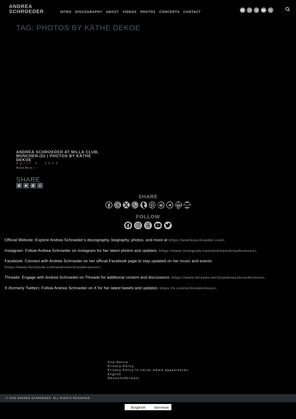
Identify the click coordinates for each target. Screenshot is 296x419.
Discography (88, 12)
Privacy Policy (121, 366)
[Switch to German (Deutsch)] (148, 378)
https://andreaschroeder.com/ (196, 240)
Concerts (169, 12)
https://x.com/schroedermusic (188, 288)
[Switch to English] (136, 407)
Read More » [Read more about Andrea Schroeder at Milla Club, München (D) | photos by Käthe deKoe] (25, 167)
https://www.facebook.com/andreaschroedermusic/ (52, 267)
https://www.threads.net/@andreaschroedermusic (218, 277)
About (112, 12)
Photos (147, 12)
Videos (129, 12)
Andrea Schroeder (26, 8)
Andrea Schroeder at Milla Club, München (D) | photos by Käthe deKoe (57, 156)
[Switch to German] (214, 11)
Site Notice (118, 362)
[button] (287, 9)
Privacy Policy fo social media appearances (148, 370)
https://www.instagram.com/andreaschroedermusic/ (207, 251)
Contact (192, 12)
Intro (66, 12)
